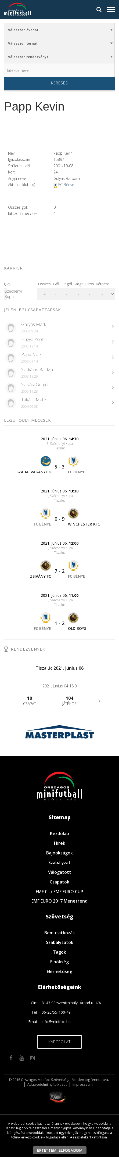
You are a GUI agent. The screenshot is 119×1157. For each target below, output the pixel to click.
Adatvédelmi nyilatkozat (47, 1084)
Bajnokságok (59, 853)
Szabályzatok (59, 942)
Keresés (59, 83)
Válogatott (59, 872)
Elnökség (59, 962)
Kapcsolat (59, 1041)
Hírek (59, 843)
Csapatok (59, 882)
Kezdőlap (59, 833)
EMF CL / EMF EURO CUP (59, 892)
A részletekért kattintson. (89, 1137)
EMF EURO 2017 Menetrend (59, 901)
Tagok (59, 952)
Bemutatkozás (59, 933)
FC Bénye (66, 184)
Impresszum (83, 1084)
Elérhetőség (59, 971)
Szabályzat (59, 862)
